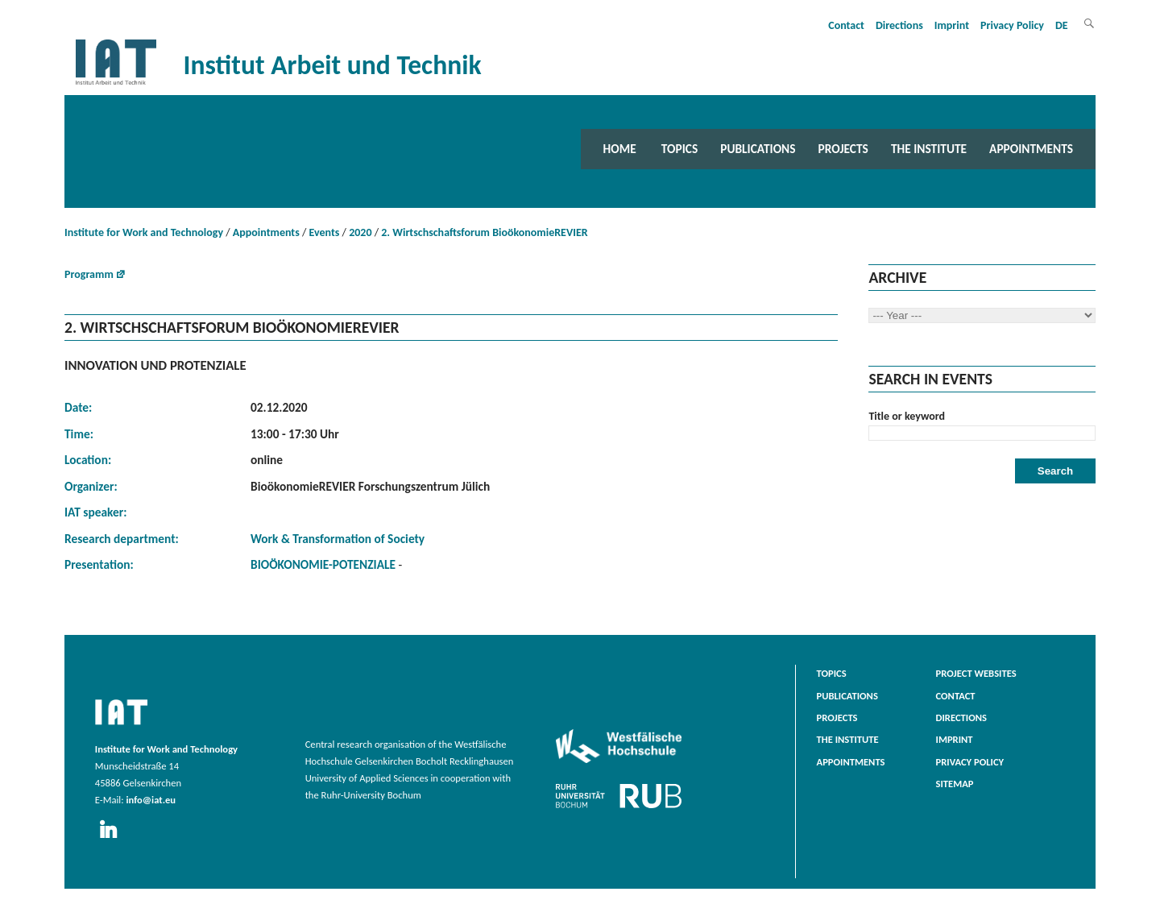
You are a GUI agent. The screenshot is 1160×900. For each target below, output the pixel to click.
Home (619, 148)
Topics (679, 148)
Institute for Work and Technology (143, 232)
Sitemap (955, 784)
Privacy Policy (1012, 25)
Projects (843, 148)
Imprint (951, 25)
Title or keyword (906, 416)
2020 (360, 232)
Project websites (976, 673)
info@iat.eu (151, 800)
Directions (899, 25)
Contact (846, 25)
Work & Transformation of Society (338, 538)
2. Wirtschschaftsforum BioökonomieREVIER (484, 232)
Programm (89, 274)
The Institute (929, 148)
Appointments (1031, 148)
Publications (757, 148)
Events (324, 232)
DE (1061, 25)
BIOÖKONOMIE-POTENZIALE (325, 564)
